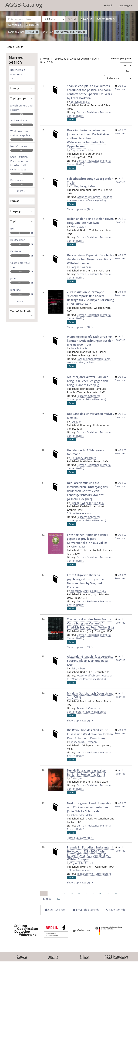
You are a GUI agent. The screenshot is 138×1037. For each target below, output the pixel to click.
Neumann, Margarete (83, 457)
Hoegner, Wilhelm (81, 267)
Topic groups (18, 98)
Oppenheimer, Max (81, 150)
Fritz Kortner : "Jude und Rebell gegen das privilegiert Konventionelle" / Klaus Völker (87, 539)
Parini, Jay (76, 778)
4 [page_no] (65, 893)
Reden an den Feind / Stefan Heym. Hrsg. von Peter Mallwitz (90, 221)
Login (108, 5)
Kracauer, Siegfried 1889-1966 (88, 590)
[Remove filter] (37, 32)
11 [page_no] (116, 893)
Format (14, 201)
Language (126, 5)
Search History (106, 19)
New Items (14, 25)
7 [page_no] (86, 893)
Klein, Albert (77, 668)
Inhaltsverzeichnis (79, 513)
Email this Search (86, 910)
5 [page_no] (72, 893)
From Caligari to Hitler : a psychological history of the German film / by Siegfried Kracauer (85, 581)
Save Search (115, 910)
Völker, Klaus (78, 546)
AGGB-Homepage (116, 956)
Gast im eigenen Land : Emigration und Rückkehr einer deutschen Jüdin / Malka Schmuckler (89, 807)
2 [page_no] (51, 893)
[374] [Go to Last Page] (59, 898)
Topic (13, 221)
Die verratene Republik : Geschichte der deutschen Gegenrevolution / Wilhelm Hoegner (90, 259)
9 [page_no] (100, 893)
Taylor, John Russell (81, 863)
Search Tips (32, 25)
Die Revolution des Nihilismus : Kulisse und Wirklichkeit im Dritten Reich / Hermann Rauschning (90, 734)
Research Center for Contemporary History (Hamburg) (86, 397)
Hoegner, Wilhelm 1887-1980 (87, 502)
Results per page (121, 58)
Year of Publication (21, 311)
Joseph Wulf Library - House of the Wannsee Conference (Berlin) (89, 198)
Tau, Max (75, 421)
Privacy (84, 956)
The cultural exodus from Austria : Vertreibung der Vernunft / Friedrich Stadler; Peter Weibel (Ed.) (90, 623)
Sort (128, 71)
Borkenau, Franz (80, 101)
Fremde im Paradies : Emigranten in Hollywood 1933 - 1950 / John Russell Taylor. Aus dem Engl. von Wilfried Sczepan (90, 853)
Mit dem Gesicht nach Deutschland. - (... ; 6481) (90, 695)
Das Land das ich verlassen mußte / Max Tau (90, 416)
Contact (22, 956)
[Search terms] (23, 19)
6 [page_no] (79, 893)
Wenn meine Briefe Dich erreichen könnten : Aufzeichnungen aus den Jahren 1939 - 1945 (90, 341)
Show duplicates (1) (80, 209)
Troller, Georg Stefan (82, 186)
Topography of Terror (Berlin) (94, 873)
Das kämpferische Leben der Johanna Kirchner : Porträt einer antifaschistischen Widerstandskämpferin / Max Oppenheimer (88, 138)
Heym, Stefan (78, 226)
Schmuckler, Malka (81, 815)
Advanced (86, 19)
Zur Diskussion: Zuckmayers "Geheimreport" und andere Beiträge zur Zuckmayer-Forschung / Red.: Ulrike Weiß (90, 298)
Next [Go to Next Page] (47, 899)
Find (72, 19)
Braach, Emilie (78, 348)
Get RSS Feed (55, 910)
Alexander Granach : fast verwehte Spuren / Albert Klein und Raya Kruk (90, 661)
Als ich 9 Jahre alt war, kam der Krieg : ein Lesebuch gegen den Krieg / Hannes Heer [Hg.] (87, 381)
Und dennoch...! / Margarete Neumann (85, 452)
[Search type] (53, 19)
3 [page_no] (58, 893)
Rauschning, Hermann (83, 742)
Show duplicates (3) (80, 647)
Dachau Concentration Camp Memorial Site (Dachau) (88, 360)
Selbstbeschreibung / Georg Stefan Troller (90, 181)
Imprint (53, 956)
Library (14, 88)
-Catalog (23, 4)
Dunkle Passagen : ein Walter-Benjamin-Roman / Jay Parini (86, 772)
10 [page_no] (107, 893)
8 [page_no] (93, 893)
